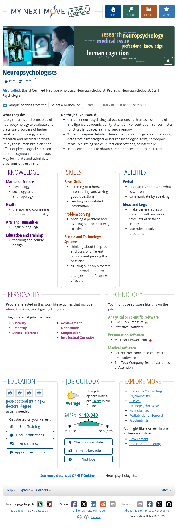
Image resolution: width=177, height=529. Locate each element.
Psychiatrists (139, 420)
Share (25, 81)
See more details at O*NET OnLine (67, 475)
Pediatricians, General (146, 415)
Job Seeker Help (21, 511)
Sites (165, 490)
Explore (24, 490)
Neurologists (139, 410)
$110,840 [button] (88, 415)
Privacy (149, 511)
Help (9, 490)
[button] (147, 322)
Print (9, 81)
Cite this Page (96, 511)
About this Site (133, 511)
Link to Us (78, 511)
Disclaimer (164, 511)
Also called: (12, 90)
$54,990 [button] (70, 431)
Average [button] (73, 403)
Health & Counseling (145, 444)
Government (138, 439)
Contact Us (41, 511)
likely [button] (96, 401)
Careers (42, 490)
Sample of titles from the (27, 105)
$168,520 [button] (106, 431)
